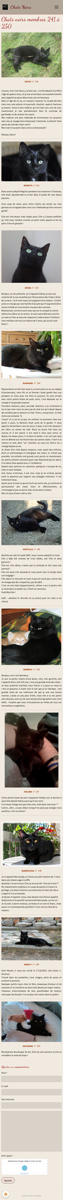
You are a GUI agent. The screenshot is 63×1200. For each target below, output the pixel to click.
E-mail (4, 1086)
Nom (3, 1072)
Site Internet (7, 1099)
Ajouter (8, 1180)
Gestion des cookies (31, 1195)
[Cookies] (6, 1194)
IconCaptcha (24, 1173)
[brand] (17, 7)
